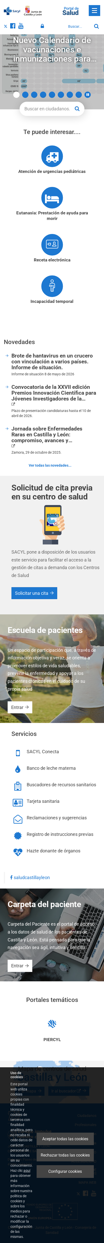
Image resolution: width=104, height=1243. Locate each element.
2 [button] (25, 95)
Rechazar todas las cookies (65, 1155)
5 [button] (52, 95)
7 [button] (70, 95)
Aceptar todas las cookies (65, 1138)
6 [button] (61, 95)
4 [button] (43, 95)
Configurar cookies (65, 1171)
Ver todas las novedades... (50, 465)
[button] (87, 95)
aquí (26, 1170)
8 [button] (79, 95)
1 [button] (16, 95)
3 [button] (34, 95)
